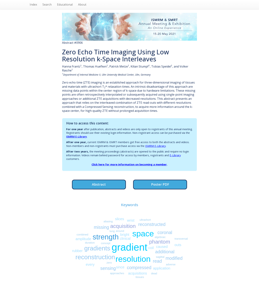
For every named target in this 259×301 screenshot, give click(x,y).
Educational (65, 4)
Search (47, 4)
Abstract (99, 184)
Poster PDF (160, 184)
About (82, 4)
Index (33, 4)
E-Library (175, 155)
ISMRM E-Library (76, 136)
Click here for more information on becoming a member (129, 164)
